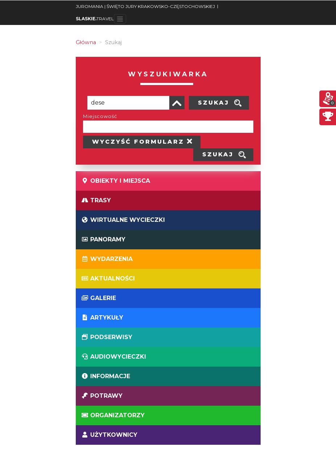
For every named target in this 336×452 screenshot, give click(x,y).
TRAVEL (95, 18)
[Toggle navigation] (120, 19)
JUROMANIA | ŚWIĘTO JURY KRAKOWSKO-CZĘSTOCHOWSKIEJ (145, 6)
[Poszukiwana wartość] (128, 103)
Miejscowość (100, 116)
